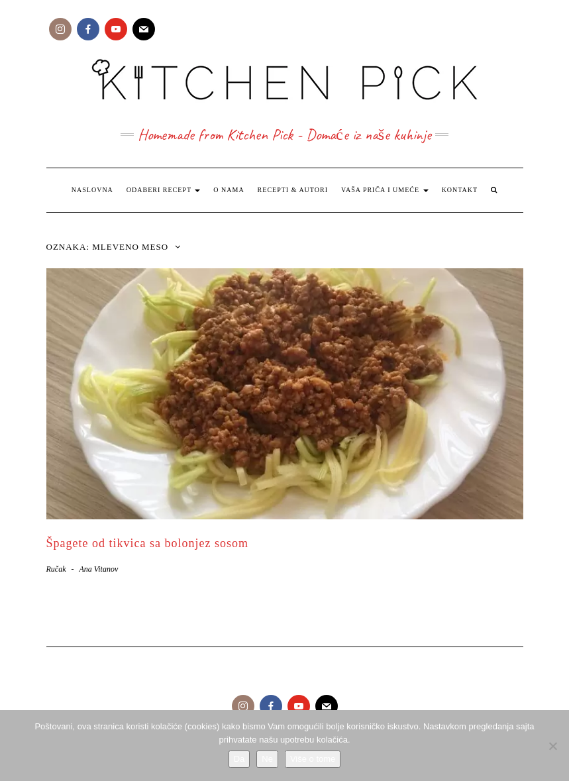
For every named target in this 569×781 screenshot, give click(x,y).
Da (239, 759)
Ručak (56, 569)
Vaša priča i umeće (385, 189)
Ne (267, 759)
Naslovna (92, 189)
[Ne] (552, 746)
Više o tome (312, 759)
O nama (228, 189)
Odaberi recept (164, 189)
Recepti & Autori (293, 189)
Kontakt (460, 189)
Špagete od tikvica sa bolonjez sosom (147, 543)
